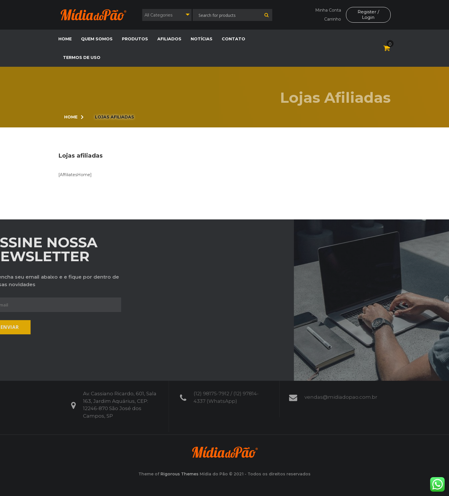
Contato (233, 39)
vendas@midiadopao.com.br (340, 395)
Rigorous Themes (180, 474)
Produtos (135, 39)
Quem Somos (97, 39)
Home (65, 39)
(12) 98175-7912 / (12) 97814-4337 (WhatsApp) (226, 395)
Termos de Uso (81, 57)
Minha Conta (327, 10)
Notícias (201, 39)
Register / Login (368, 14)
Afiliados (169, 39)
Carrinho (332, 19)
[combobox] (167, 15)
